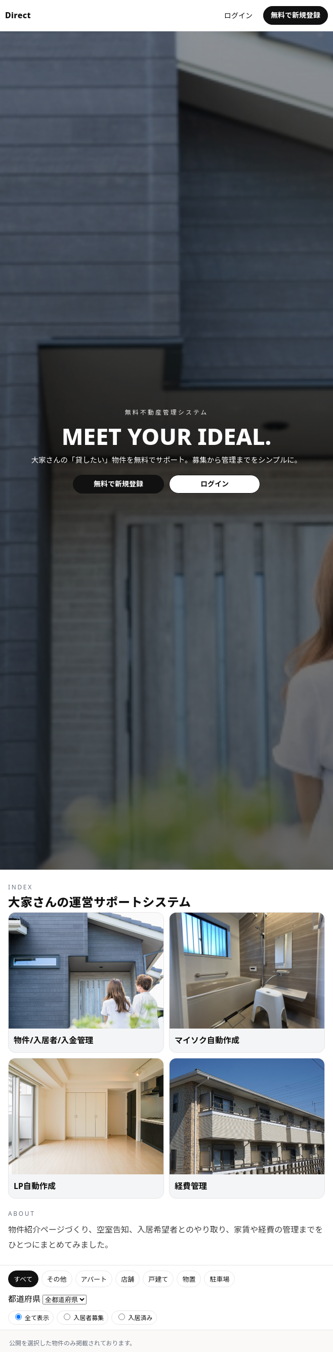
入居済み (135, 1318)
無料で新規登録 (295, 15)
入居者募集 (84, 1318)
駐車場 (219, 1279)
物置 (188, 1279)
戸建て (158, 1279)
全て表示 (32, 1318)
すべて (23, 1279)
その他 (57, 1279)
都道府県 (24, 1298)
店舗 (127, 1279)
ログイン (238, 15)
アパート (94, 1279)
